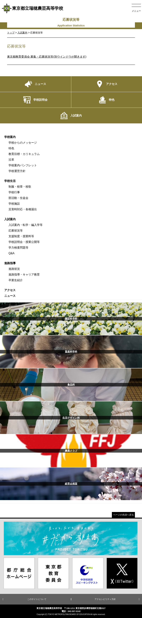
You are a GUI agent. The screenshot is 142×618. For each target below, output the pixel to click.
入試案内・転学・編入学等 (26, 224)
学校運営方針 (17, 170)
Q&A (12, 253)
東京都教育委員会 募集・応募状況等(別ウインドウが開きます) (46, 56)
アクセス (10, 290)
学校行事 (14, 192)
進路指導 (10, 263)
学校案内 (10, 136)
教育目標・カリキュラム (24, 153)
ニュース (10, 295)
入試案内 (22, 32)
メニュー (136, 11)
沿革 (11, 159)
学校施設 (14, 203)
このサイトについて (36, 599)
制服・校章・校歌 (20, 186)
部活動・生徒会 (18, 197)
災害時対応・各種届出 (23, 209)
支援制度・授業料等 (21, 236)
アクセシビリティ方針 (105, 599)
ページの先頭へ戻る (123, 514)
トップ (11, 32)
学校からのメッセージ (23, 142)
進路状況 (14, 268)
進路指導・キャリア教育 (24, 274)
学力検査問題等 (18, 247)
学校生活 (10, 180)
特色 (11, 148)
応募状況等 (16, 230)
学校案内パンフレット (23, 165)
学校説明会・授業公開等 (24, 241)
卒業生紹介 (16, 280)
